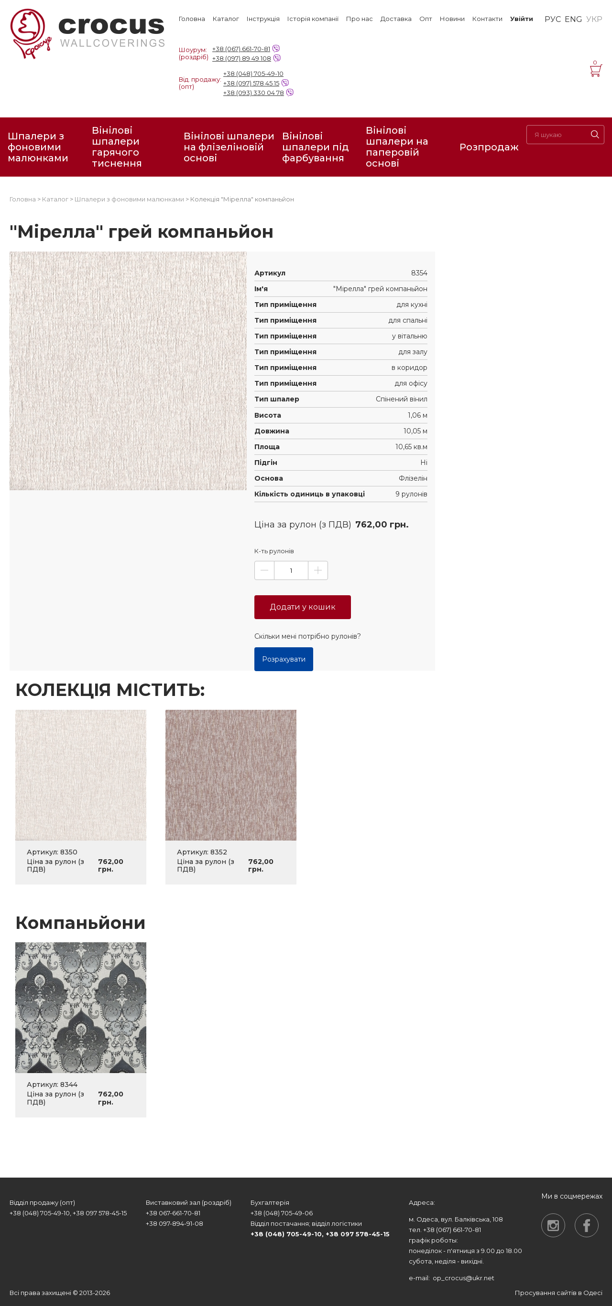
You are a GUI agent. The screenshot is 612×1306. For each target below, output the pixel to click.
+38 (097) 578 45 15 (251, 83)
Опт (425, 18)
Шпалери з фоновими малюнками (38, 147)
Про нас (359, 18)
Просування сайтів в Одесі (558, 1292)
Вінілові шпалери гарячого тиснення (117, 147)
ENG (573, 19)
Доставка (396, 18)
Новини (452, 18)
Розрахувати (284, 659)
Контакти (487, 18)
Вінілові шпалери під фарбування (315, 147)
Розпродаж (489, 147)
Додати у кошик (303, 606)
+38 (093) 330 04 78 (253, 92)
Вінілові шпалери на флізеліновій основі (229, 147)
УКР (594, 19)
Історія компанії (313, 18)
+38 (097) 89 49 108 (241, 58)
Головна (192, 18)
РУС (553, 19)
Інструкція (263, 18)
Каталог (226, 18)
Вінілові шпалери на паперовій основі (397, 147)
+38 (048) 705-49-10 (253, 73)
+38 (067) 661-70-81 (241, 49)
